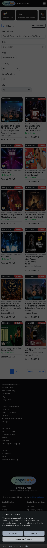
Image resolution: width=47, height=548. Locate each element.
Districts (5, 409)
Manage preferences (23, 543)
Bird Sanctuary (8, 390)
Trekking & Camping (10, 443)
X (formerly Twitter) (35, 510)
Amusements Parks (10, 384)
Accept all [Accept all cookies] (13, 537)
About (3, 506)
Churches (5, 393)
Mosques (5, 421)
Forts (3, 456)
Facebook (31, 506)
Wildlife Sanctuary (9, 459)
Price (3, 52)
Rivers (4, 437)
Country (5, 63)
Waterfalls (6, 453)
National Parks (8, 434)
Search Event (7, 31)
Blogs (3, 513)
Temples (5, 440)
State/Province (8, 74)
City (3, 85)
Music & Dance (8, 431)
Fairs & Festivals (8, 412)
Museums (6, 428)
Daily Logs (6, 399)
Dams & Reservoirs (10, 406)
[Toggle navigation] (44, 3)
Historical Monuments (11, 418)
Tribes (4, 450)
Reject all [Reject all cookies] (34, 537)
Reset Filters (38, 25)
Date (3, 42)
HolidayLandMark (37, 497)
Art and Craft (7, 387)
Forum (4, 415)
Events (4, 510)
